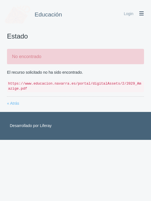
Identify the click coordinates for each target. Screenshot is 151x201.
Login (128, 13)
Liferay (45, 125)
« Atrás (13, 103)
